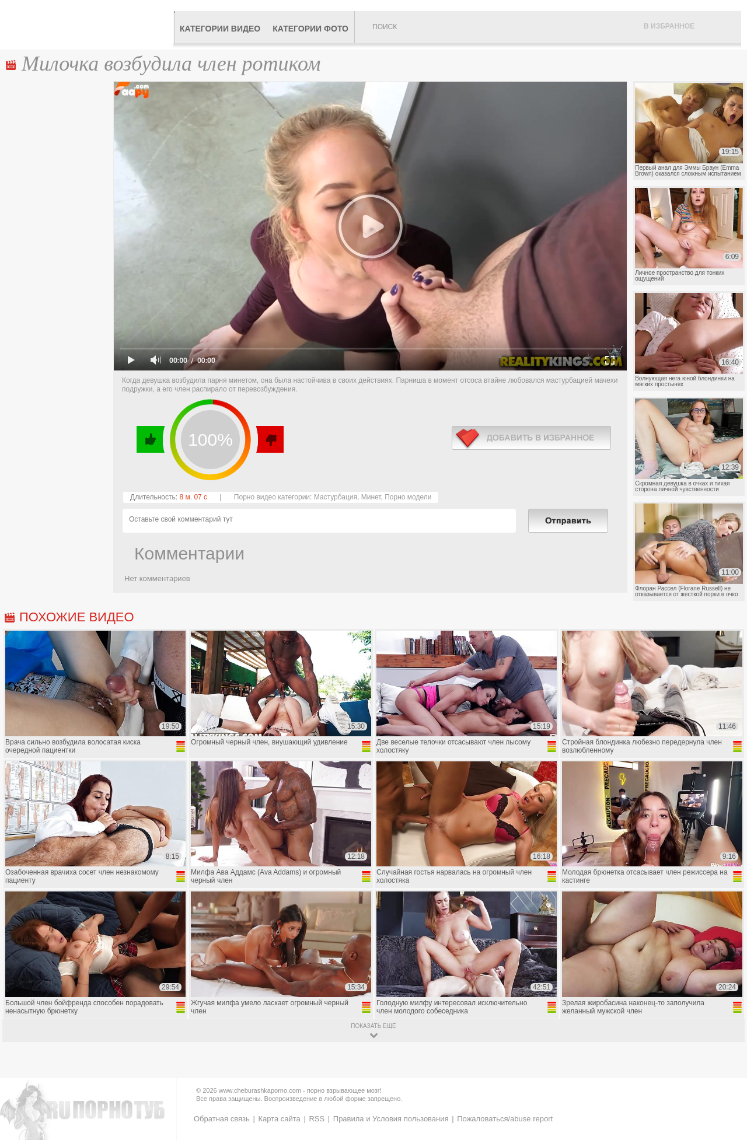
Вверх (724, 1070)
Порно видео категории (272, 497)
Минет (371, 497)
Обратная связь (222, 1118)
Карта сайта (279, 1118)
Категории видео (220, 28)
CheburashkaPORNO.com (89, 24)
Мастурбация (335, 497)
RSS (316, 1118)
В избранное (669, 26)
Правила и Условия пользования (391, 1118)
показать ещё (373, 1026)
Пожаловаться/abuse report (505, 1118)
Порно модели (408, 497)
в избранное (531, 438)
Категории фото (310, 28)
